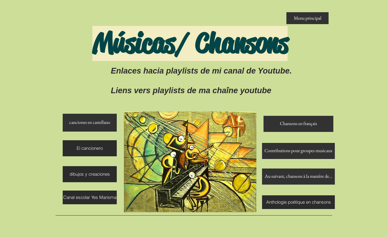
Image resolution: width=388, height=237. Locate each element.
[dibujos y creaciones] (90, 174)
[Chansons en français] (298, 124)
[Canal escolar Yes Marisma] (90, 197)
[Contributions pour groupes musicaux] (298, 151)
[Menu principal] (307, 18)
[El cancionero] (90, 148)
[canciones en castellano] (90, 123)
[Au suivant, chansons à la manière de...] (298, 177)
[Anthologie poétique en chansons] (298, 202)
